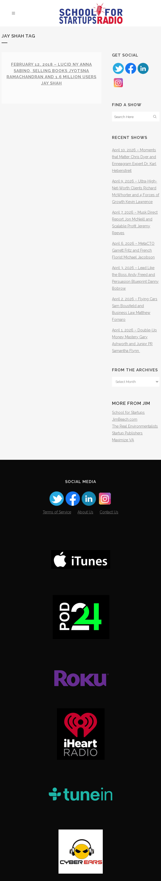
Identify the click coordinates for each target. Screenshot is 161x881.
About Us (85, 512)
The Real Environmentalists (135, 426)
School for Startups (128, 412)
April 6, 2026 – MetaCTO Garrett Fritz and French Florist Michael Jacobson (133, 250)
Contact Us (109, 512)
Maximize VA (123, 440)
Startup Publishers (127, 433)
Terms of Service (57, 512)
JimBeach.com (124, 419)
